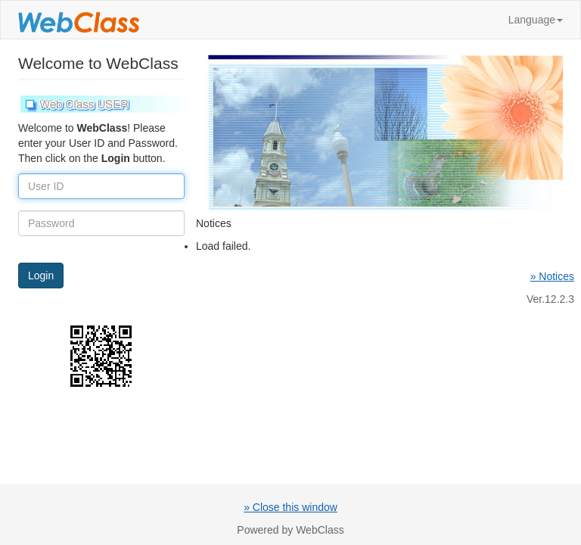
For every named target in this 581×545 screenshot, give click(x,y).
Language (535, 20)
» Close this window (290, 507)
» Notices (552, 276)
